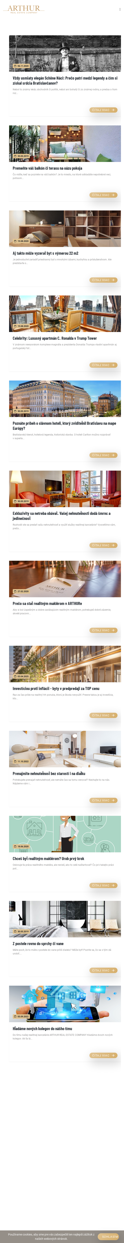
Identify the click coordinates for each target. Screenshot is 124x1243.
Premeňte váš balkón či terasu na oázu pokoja (47, 167)
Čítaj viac (103, 110)
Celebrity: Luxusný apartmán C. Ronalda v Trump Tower (55, 338)
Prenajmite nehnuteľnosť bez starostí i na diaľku (49, 773)
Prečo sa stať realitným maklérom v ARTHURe (47, 603)
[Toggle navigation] (120, 9)
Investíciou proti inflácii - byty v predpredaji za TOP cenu (56, 688)
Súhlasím (110, 1236)
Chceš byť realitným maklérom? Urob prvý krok (48, 858)
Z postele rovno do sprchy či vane (38, 943)
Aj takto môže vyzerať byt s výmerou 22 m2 (45, 252)
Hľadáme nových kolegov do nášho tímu (42, 1028)
